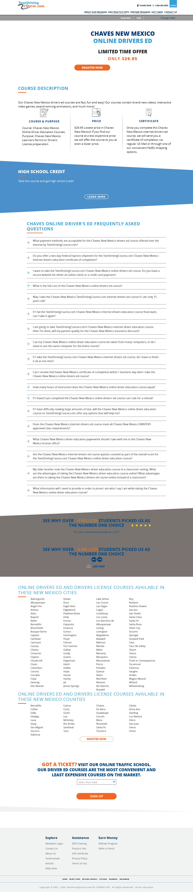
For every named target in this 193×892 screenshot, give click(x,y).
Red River (101, 678)
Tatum (132, 649)
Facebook (113, 879)
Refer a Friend (106, 848)
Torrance (101, 731)
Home (64, 879)
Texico (132, 653)
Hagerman (69, 660)
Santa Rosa (135, 624)
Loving (100, 628)
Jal (64, 682)
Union (132, 731)
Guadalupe (102, 712)
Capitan (35, 635)
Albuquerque (38, 602)
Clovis (34, 664)
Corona (35, 671)
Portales (100, 667)
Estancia (68, 628)
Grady (66, 653)
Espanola (68, 624)
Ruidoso (133, 602)
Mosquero (102, 657)
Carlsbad (35, 638)
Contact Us (51, 848)
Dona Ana (134, 709)
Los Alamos (135, 716)
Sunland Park (136, 638)
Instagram (124, 879)
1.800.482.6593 (161, 5)
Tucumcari (135, 664)
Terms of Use (79, 863)
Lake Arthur (102, 598)
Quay (33, 723)
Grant (66, 712)
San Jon (133, 609)
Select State (74, 879)
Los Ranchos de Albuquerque (105, 622)
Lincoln (100, 716)
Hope (66, 671)
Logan (99, 609)
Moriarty (101, 653)
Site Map (103, 879)
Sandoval (68, 727)
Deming (35, 682)
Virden (132, 675)
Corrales (35, 675)
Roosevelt (101, 723)
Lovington (101, 631)
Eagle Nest (69, 606)
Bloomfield (37, 628)
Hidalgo (35, 716)
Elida (66, 617)
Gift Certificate (80, 853)
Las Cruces (102, 602)
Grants (67, 657)
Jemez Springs (71, 686)
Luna (33, 720)
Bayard (34, 617)
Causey (35, 646)
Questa (100, 671)
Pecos (99, 664)
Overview (126, 18)
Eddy (33, 712)
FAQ (139, 18)
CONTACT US (170, 12)
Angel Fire (36, 606)
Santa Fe (134, 620)
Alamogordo (37, 598)
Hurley (67, 678)
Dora (66, 602)
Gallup (67, 649)
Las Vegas (101, 606)
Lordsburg (102, 613)
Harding (133, 712)
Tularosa (134, 667)
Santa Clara (135, 617)
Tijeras (133, 657)
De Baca (100, 709)
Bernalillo (36, 624)
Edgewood (69, 609)
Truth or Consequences (142, 660)
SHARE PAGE (145, 5)
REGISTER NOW (92, 67)
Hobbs (67, 667)
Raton (99, 675)
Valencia (35, 734)
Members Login (54, 843)
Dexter (67, 598)
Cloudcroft (36, 660)
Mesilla (100, 646)
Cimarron (36, 653)
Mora (99, 720)
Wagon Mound (137, 678)
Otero (132, 720)
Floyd (66, 638)
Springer (134, 635)
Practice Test (79, 848)
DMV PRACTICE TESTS (118, 12)
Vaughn (133, 671)
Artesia (34, 609)
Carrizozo (36, 642)
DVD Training (79, 843)
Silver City (134, 628)
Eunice (67, 631)
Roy (131, 598)
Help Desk (51, 868)
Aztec (33, 613)
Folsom (67, 642)
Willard (133, 682)
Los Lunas (101, 617)
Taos (131, 642)
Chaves (100, 705)
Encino (67, 620)
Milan (99, 649)
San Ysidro (135, 613)
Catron (67, 705)
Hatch (66, 664)
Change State (168, 17)
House (67, 675)
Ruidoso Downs (138, 606)
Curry (66, 709)
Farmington (69, 635)
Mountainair (103, 660)
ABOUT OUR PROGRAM (95, 12)
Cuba (33, 678)
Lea (65, 716)
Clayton (35, 657)
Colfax (34, 709)
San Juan (134, 723)
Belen (34, 620)
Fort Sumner (70, 646)
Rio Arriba (69, 723)
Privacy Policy (79, 858)
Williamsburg (136, 686)
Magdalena (102, 635)
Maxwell (100, 638)
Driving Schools (89, 879)
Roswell (100, 689)
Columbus (36, 667)
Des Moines (37, 686)
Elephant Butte (71, 613)
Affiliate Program (108, 843)
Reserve (100, 682)
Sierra (132, 727)
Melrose (100, 642)
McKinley (68, 720)
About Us (50, 853)
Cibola (132, 705)
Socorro (133, 631)
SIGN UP (96, 796)
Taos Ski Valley (137, 646)
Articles (49, 863)
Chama (34, 649)
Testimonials (52, 858)
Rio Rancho (102, 686)
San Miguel (37, 727)
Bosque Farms (39, 631)
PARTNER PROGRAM (140, 12)
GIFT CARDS (157, 12)
